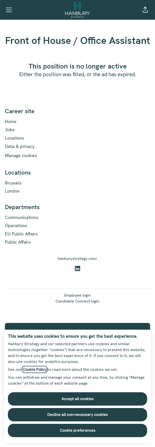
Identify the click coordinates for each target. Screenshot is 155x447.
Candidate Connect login (77, 301)
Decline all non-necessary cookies (77, 414)
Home (10, 121)
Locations (14, 138)
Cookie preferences (77, 430)
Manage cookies (21, 155)
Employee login (77, 295)
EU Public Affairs (21, 234)
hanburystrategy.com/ (77, 258)
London (12, 191)
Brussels (13, 183)
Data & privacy (19, 146)
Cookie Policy (34, 369)
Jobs (10, 129)
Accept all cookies (78, 398)
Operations (16, 225)
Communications (21, 217)
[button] (145, 10)
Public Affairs (18, 242)
